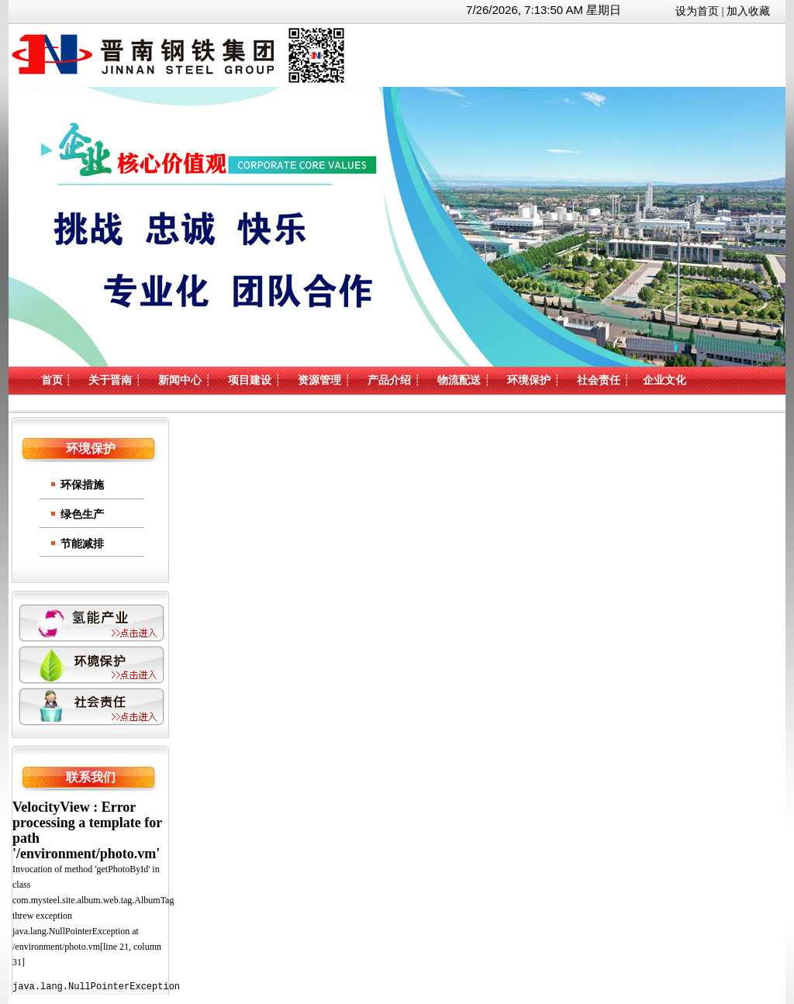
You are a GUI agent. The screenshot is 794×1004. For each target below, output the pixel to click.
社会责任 (598, 380)
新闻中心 (180, 380)
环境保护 (529, 380)
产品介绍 (389, 380)
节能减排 (82, 544)
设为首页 (697, 11)
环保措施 (82, 485)
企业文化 (664, 380)
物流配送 (459, 380)
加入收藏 (748, 11)
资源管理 (319, 380)
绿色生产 (82, 514)
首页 (52, 380)
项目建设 (249, 380)
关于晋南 (110, 380)
